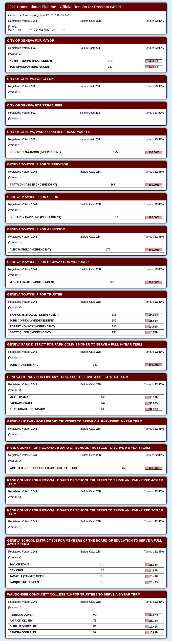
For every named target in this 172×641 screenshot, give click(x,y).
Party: (11, 29)
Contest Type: (42, 29)
